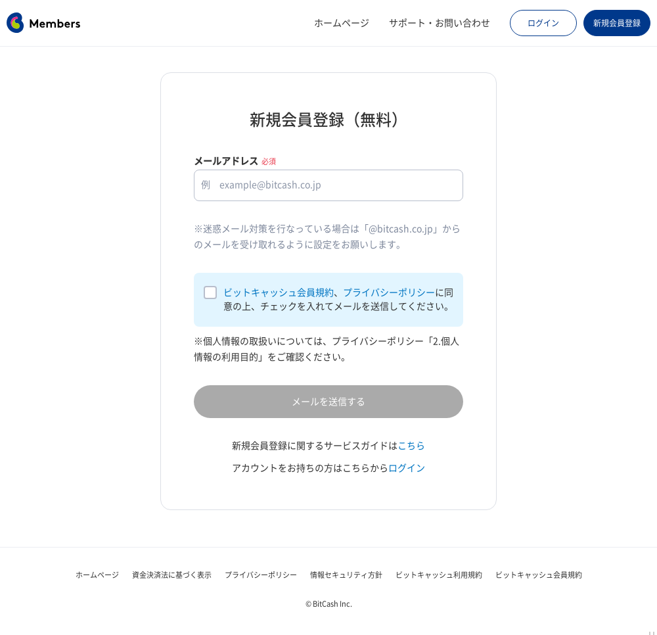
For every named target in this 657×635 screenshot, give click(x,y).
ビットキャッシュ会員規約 (278, 292)
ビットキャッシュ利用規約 (439, 574)
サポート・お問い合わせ (439, 23)
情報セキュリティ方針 (346, 574)
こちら (411, 445)
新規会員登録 (617, 23)
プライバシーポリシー (389, 292)
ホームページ (341, 23)
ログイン (543, 23)
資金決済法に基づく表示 (172, 574)
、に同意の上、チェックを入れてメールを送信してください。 (338, 299)
